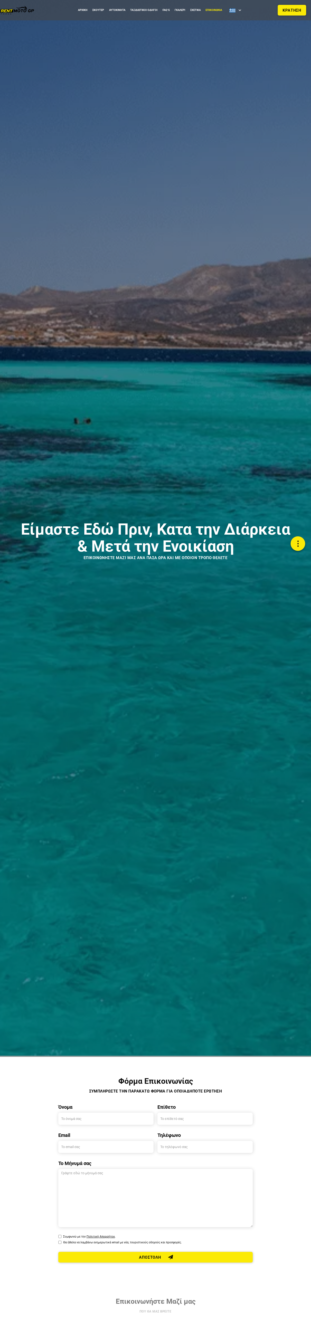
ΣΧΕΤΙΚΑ (195, 10)
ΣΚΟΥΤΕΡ (98, 10)
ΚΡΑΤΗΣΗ (292, 10)
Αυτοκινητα (117, 10)
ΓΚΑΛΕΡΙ (180, 10)
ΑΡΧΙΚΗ (82, 10)
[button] (235, 10)
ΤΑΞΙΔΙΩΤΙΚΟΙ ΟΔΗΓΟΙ (143, 10)
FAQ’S (166, 10)
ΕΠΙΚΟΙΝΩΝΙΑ (214, 10)
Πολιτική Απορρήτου (100, 1236)
